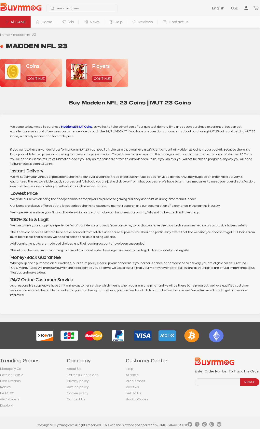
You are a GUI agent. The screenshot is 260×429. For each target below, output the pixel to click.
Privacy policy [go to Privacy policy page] (78, 381)
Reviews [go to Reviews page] (132, 387)
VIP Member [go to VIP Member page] (135, 381)
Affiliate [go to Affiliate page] (132, 375)
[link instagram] (219, 425)
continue (36, 78)
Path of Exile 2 (11, 375)
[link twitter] (197, 425)
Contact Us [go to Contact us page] (76, 399)
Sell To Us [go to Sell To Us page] (133, 393)
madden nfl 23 (24, 34)
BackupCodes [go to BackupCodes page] (137, 399)
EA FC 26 (7, 393)
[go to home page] (21, 8)
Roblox (5, 387)
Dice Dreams (10, 381)
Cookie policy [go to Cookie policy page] (77, 393)
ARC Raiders (10, 399)
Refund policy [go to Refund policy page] (78, 387)
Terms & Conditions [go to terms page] (82, 375)
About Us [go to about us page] (74, 368)
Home (5, 34)
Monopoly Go (10, 368)
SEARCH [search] (249, 382)
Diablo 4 (6, 405)
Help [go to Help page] (129, 368)
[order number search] (217, 382)
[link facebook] (189, 425)
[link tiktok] (204, 425)
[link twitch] (211, 425)
